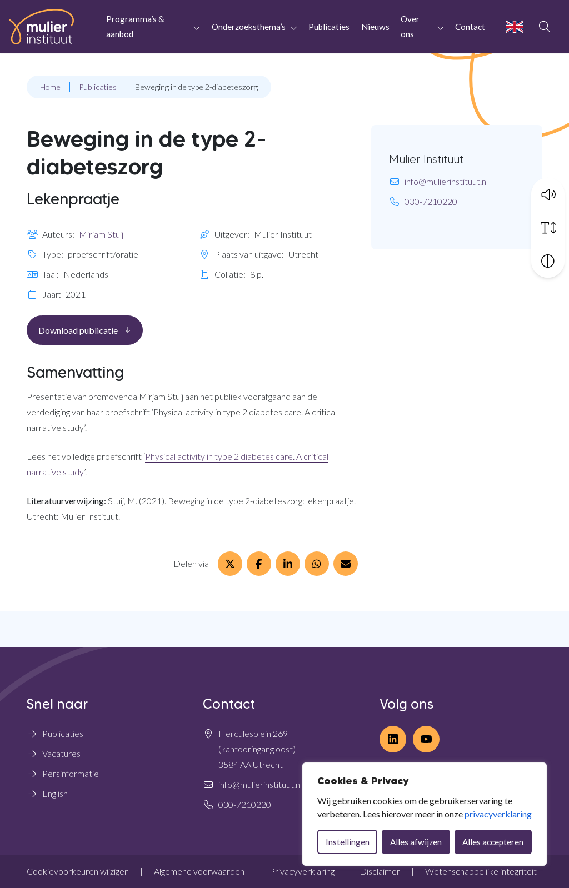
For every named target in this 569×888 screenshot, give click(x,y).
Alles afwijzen (416, 842)
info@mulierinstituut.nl (446, 181)
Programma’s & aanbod (135, 26)
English (55, 793)
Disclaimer (380, 871)
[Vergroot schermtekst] (548, 227)
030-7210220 (431, 201)
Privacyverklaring (302, 871)
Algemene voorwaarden (199, 871)
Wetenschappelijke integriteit (481, 871)
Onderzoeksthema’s (249, 27)
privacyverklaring (498, 814)
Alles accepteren (492, 842)
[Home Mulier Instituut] (41, 26)
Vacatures (61, 753)
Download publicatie (90, 329)
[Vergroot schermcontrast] (548, 260)
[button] (548, 193)
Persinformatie (70, 773)
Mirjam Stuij (101, 234)
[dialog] (424, 814)
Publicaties (329, 27)
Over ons (410, 26)
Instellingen (348, 842)
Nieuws (375, 27)
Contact (470, 27)
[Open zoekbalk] (544, 26)
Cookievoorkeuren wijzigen (78, 871)
